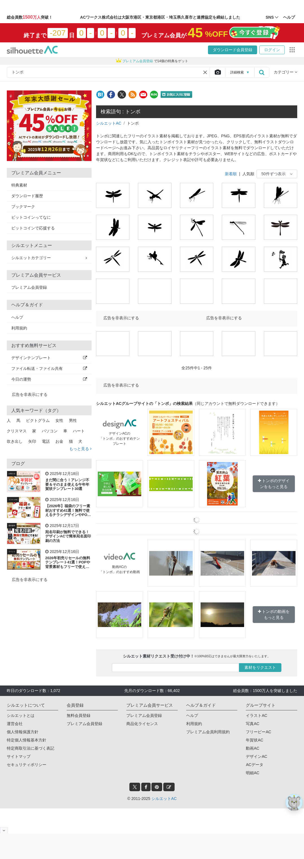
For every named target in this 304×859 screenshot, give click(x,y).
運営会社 (15, 723)
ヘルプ (17, 317)
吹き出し (15, 441)
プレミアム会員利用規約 (208, 732)
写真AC (252, 723)
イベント (11, 551)
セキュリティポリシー (26, 764)
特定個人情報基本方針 (26, 740)
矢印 (32, 441)
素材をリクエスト (260, 667)
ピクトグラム (38, 420)
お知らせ (11, 473)
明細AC (252, 773)
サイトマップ (19, 756)
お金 (59, 441)
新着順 (231, 174)
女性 (59, 420)
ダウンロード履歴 (27, 196)
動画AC (252, 748)
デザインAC (256, 756)
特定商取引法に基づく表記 (30, 748)
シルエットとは (20, 715)
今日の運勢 (49, 379)
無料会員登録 (78, 715)
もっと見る (80, 448)
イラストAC (13, 499)
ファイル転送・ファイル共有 (49, 368)
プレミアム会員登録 (29, 287)
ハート (79, 431)
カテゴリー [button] (285, 72)
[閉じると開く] (4, 830)
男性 (73, 420)
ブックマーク (23, 206)
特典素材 (19, 185)
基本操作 (11, 525)
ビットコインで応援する (33, 228)
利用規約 (19, 328)
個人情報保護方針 (22, 732)
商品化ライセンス (142, 723)
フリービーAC (258, 732)
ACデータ (254, 764)
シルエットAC (108, 123)
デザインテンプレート (49, 357)
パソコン (50, 431)
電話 (46, 441)
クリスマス (17, 431)
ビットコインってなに (31, 217)
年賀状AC (254, 740)
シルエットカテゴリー (49, 257)
